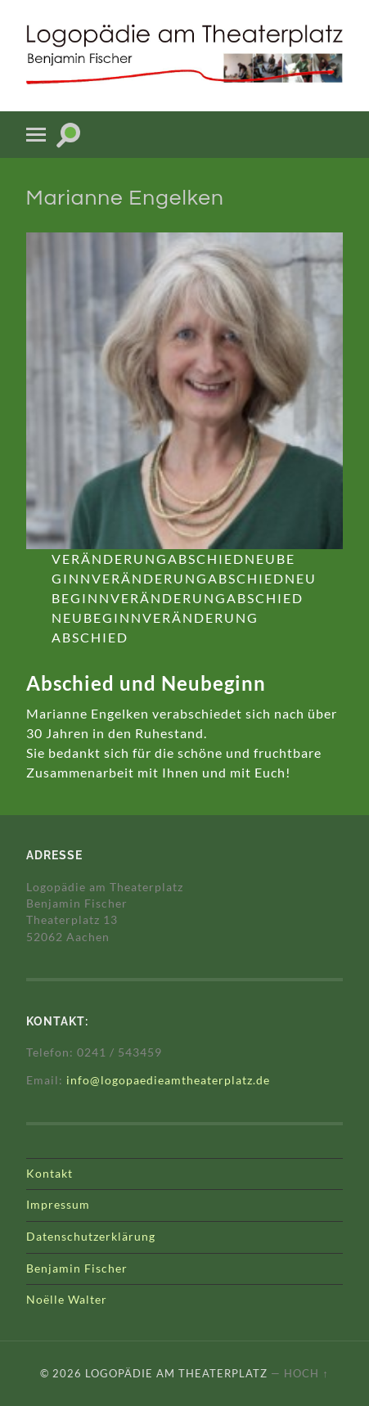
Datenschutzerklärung (90, 1236)
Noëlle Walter (66, 1299)
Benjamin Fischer (77, 1268)
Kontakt (49, 1173)
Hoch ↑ (306, 1373)
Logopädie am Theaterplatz (176, 1373)
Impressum (58, 1204)
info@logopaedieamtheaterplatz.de (168, 1080)
